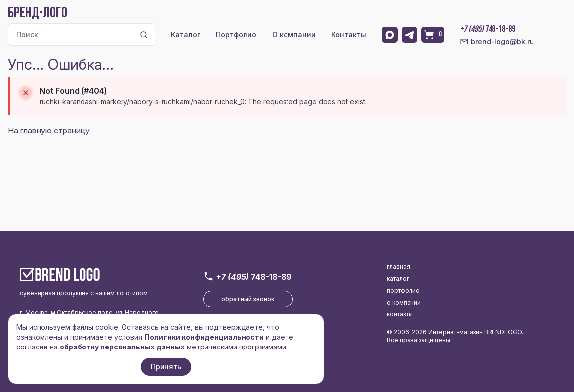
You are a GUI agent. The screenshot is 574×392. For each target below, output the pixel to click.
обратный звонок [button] (248, 299)
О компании (294, 34)
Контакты (348, 34)
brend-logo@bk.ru (497, 41)
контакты (400, 314)
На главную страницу (49, 130)
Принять (166, 366)
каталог (398, 278)
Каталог (185, 34)
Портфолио (236, 34)
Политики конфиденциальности (204, 337)
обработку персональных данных (122, 347)
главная (398, 266)
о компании (404, 302)
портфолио (403, 290)
